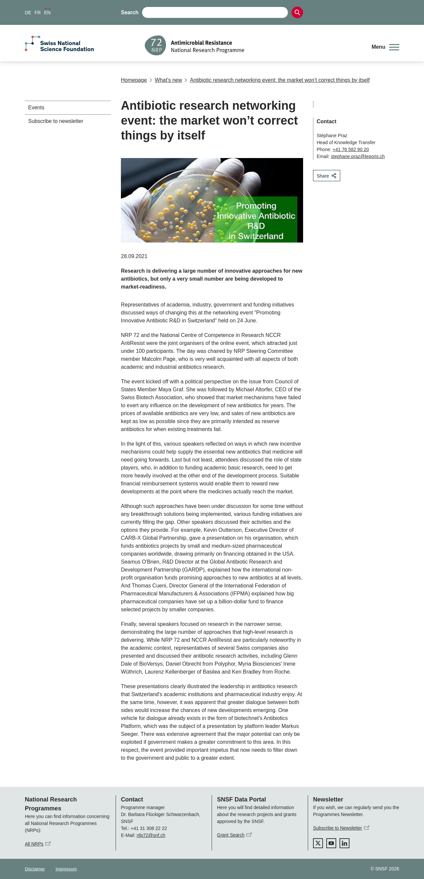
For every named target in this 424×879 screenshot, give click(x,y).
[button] (385, 47)
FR (37, 12)
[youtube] (331, 843)
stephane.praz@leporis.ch (358, 156)
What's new (165, 80)
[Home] (253, 45)
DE (28, 12)
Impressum (66, 868)
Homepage (134, 80)
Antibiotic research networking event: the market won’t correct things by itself (277, 80)
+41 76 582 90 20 (351, 149)
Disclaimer (35, 868)
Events (36, 107)
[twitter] (318, 843)
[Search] (297, 12)
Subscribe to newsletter (55, 121)
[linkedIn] (344, 843)
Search (129, 12)
